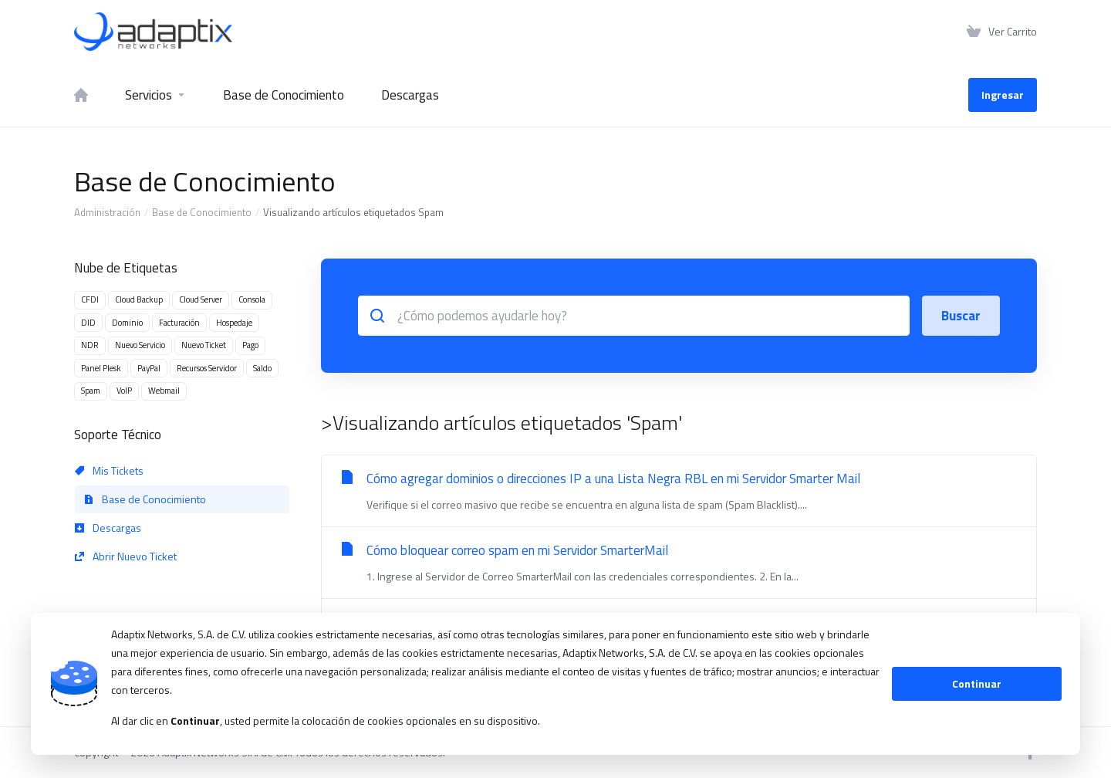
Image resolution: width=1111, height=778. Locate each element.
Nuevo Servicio (140, 345)
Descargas (108, 527)
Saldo (262, 368)
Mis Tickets (109, 470)
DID (88, 322)
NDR (90, 345)
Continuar (976, 683)
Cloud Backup (139, 299)
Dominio (127, 322)
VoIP (124, 390)
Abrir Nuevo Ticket (126, 556)
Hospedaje (234, 322)
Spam (90, 390)
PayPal (148, 368)
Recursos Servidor (207, 368)
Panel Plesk (101, 368)
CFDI (90, 299)
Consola (251, 299)
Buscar (961, 316)
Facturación (179, 322)
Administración (107, 212)
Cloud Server (200, 299)
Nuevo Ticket (203, 345)
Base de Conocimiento (202, 212)
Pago (250, 345)
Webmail (164, 390)
